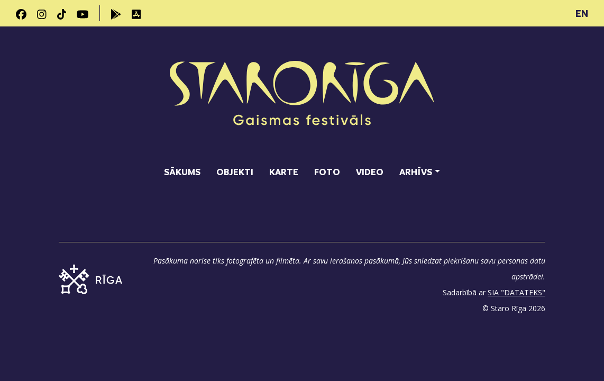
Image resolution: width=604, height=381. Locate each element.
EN (581, 13)
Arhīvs (415, 171)
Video (369, 171)
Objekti (234, 171)
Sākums (182, 171)
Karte (283, 171)
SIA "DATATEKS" (516, 292)
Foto (327, 171)
